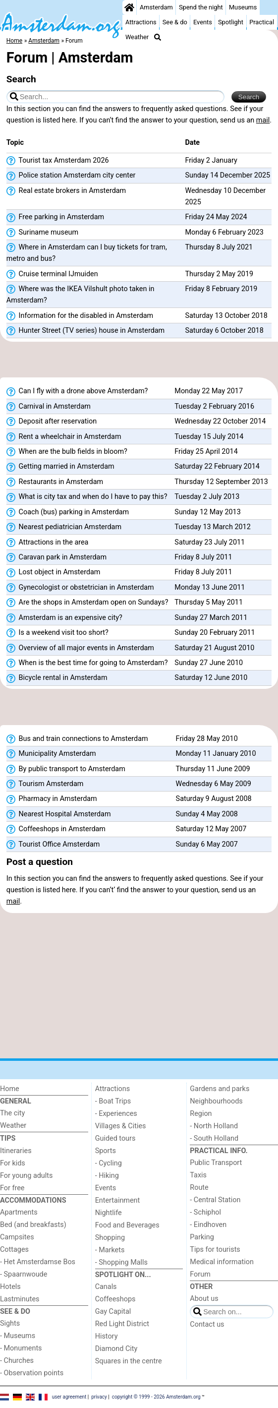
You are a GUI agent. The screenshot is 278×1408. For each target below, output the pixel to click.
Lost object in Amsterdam (53, 572)
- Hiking (107, 1175)
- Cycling (108, 1163)
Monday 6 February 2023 (224, 232)
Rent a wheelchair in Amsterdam (63, 436)
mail (263, 120)
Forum (200, 1274)
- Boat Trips (113, 1101)
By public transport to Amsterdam (65, 769)
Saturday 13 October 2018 (226, 315)
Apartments (19, 1212)
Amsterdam (156, 7)
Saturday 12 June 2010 (210, 677)
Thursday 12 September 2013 (221, 482)
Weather (137, 37)
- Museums (17, 1336)
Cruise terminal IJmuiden (52, 274)
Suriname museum (42, 232)
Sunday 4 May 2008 (207, 814)
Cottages (14, 1249)
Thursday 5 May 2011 (208, 602)
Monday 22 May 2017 (208, 391)
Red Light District (122, 1324)
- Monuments (21, 1348)
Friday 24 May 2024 (216, 217)
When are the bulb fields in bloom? (66, 451)
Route (199, 1187)
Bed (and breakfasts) (33, 1225)
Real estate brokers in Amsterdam (66, 190)
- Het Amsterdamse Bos (37, 1262)
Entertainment (117, 1200)
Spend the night (201, 7)
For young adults (26, 1175)
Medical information (222, 1262)
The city (12, 1113)
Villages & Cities (120, 1126)
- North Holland (214, 1126)
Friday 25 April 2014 (205, 451)
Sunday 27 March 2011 (210, 617)
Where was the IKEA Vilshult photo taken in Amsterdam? (80, 295)
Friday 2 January (211, 160)
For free (12, 1188)
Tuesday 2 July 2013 (206, 496)
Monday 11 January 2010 (216, 753)
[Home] (129, 7)
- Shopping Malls (121, 1262)
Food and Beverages (127, 1225)
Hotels (10, 1287)
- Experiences (116, 1113)
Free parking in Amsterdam (55, 217)
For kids (12, 1163)
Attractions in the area (47, 542)
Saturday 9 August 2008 (214, 799)
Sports (105, 1151)
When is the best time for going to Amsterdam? (87, 663)
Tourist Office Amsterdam (53, 844)
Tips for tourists (215, 1249)
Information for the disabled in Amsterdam (79, 315)
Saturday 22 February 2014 (217, 466)
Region (201, 1113)
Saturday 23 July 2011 (209, 542)
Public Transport (216, 1163)
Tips (7, 1138)
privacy (99, 1397)
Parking (202, 1237)
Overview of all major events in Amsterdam (80, 648)
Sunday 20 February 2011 (214, 632)
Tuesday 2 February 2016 (214, 406)
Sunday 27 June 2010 (208, 663)
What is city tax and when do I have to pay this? (86, 496)
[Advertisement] (139, 362)
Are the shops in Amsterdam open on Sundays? (87, 602)
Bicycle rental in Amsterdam (57, 677)
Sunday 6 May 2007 (207, 844)
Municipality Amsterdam (51, 753)
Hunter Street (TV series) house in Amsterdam (85, 330)
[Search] (157, 37)
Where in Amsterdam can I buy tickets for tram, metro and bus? (86, 253)
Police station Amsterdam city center (71, 175)
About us (204, 1298)
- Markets (110, 1250)
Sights (10, 1323)
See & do (175, 22)
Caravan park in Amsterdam (56, 557)
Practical (261, 22)
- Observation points (31, 1373)
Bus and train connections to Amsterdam (77, 739)
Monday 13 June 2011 (209, 587)
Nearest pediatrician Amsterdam (63, 527)
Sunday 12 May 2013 (207, 512)
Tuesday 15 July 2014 (208, 436)
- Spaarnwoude (23, 1274)
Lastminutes (19, 1299)
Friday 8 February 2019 (221, 289)
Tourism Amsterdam (45, 784)
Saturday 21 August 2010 (214, 648)
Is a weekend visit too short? (57, 632)
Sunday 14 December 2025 (227, 175)
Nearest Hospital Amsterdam (58, 814)
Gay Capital (113, 1311)
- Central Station (215, 1200)
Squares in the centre (128, 1361)
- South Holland (214, 1138)
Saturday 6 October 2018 (224, 330)
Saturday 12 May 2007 (211, 829)
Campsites (17, 1237)
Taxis (198, 1175)
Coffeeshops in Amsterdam (56, 829)
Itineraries (16, 1151)
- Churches (17, 1360)
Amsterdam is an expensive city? (64, 617)
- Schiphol (205, 1212)
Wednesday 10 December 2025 (225, 196)
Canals (106, 1287)
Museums (243, 7)
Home (9, 1089)
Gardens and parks (219, 1089)
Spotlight (230, 22)
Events (202, 22)
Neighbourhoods (216, 1101)
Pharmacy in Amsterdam (51, 799)
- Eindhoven (208, 1225)
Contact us (207, 1324)
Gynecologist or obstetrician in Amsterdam (80, 587)
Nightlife (108, 1213)
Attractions (141, 22)
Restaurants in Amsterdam (54, 482)
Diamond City (116, 1349)
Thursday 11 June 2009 (213, 769)
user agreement (69, 1397)
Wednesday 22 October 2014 (220, 421)
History (106, 1336)
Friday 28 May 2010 (207, 739)
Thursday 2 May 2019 (219, 274)
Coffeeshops (115, 1299)
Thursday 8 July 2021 (219, 247)
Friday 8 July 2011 (203, 557)
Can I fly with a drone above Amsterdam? (77, 391)
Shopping (110, 1237)
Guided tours (115, 1138)
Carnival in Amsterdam (48, 406)
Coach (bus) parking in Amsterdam (67, 512)
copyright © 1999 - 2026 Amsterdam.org (156, 1397)
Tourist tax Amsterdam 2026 (57, 160)
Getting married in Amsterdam (60, 466)
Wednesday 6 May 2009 (213, 784)
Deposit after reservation (51, 421)
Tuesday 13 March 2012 (212, 527)
